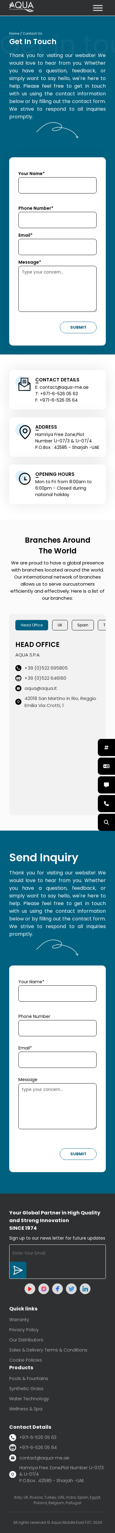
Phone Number (34, 1016)
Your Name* (31, 173)
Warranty (19, 1320)
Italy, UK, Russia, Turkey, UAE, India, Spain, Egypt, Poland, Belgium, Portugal (57, 1500)
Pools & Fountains (28, 1378)
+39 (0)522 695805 (41, 668)
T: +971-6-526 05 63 (56, 394)
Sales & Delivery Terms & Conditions (48, 1350)
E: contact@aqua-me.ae (62, 387)
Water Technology (29, 1399)
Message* (29, 262)
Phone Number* (35, 208)
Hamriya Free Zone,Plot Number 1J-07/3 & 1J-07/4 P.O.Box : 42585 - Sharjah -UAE (56, 1474)
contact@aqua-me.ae (39, 1458)
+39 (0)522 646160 (40, 678)
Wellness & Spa (25, 1409)
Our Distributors (26, 1340)
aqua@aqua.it (36, 688)
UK (60, 625)
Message (27, 1079)
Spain (82, 625)
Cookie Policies (25, 1360)
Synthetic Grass (26, 1389)
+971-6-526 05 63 (32, 1437)
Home (14, 33)
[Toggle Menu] (98, 8)
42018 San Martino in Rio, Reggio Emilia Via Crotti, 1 (55, 702)
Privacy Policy (24, 1330)
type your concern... (57, 1106)
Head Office (32, 625)
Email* (25, 235)
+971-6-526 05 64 (33, 1447)
